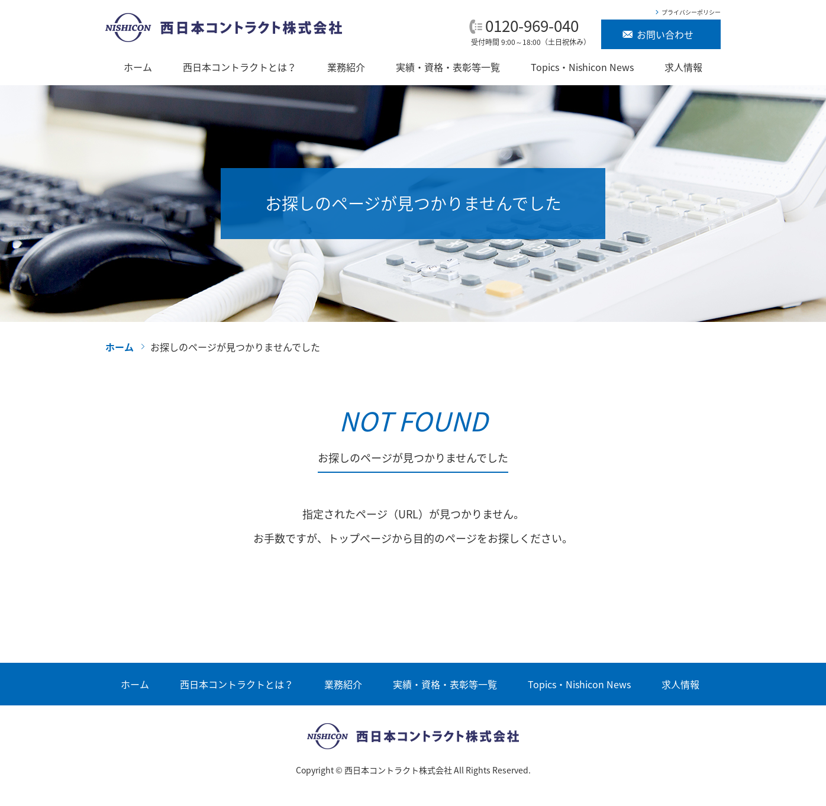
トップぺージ (360, 538)
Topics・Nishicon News (582, 67)
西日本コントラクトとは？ (239, 67)
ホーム (138, 67)
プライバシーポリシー (691, 12)
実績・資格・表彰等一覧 (448, 67)
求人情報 (683, 67)
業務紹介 (346, 67)
